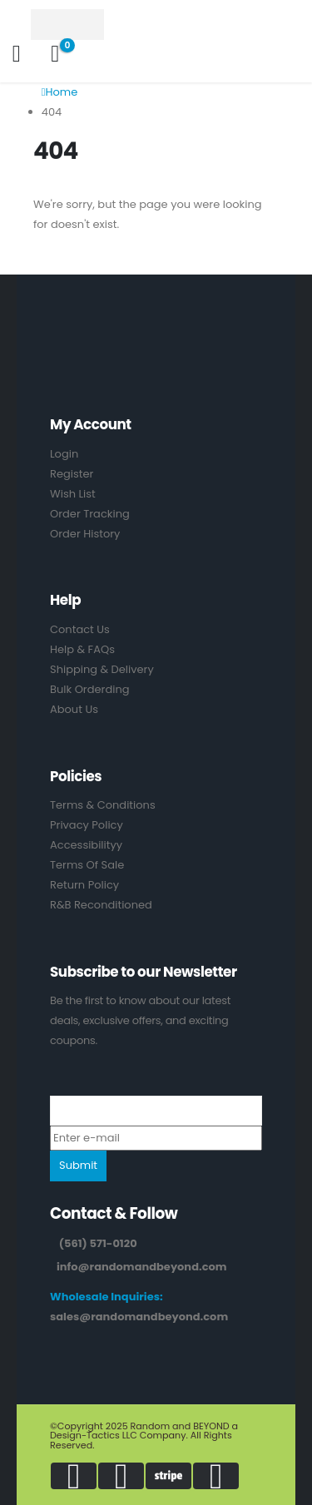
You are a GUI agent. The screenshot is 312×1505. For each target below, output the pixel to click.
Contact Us (80, 629)
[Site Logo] (76, 24)
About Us (74, 709)
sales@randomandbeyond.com (139, 1316)
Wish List (73, 494)
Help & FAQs (82, 649)
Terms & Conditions (103, 805)
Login (64, 454)
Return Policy (84, 885)
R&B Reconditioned (101, 905)
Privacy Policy (86, 825)
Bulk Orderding (90, 689)
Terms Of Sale (87, 865)
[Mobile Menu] (16, 24)
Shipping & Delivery (102, 669)
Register (71, 474)
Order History (85, 534)
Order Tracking (90, 514)
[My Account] (16, 54)
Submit (78, 1165)
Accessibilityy (86, 845)
